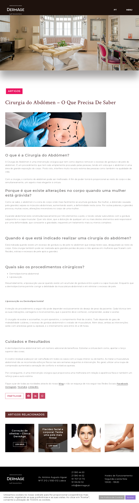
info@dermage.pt (81, 485)
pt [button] (115, 10)
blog (61, 383)
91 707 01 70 (78, 479)
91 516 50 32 (78, 482)
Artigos (14, 91)
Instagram (10, 387)
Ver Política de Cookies (111, 497)
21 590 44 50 (78, 472)
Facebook (122, 383)
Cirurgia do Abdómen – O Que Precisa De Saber (60, 102)
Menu (129, 10)
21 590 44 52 (78, 475)
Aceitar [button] (130, 497)
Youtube (22, 387)
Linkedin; (33, 387)
